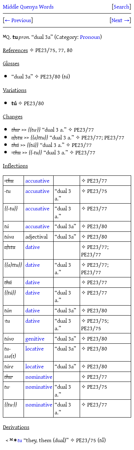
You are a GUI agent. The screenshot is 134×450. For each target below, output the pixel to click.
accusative (37, 180)
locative (34, 348)
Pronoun (90, 37)
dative (32, 247)
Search (121, 6)
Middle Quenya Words (28, 6)
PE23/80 (50, 76)
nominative (38, 377)
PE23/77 (84, 129)
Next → (120, 20)
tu (20, 440)
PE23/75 (97, 191)
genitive (34, 338)
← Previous (18, 20)
